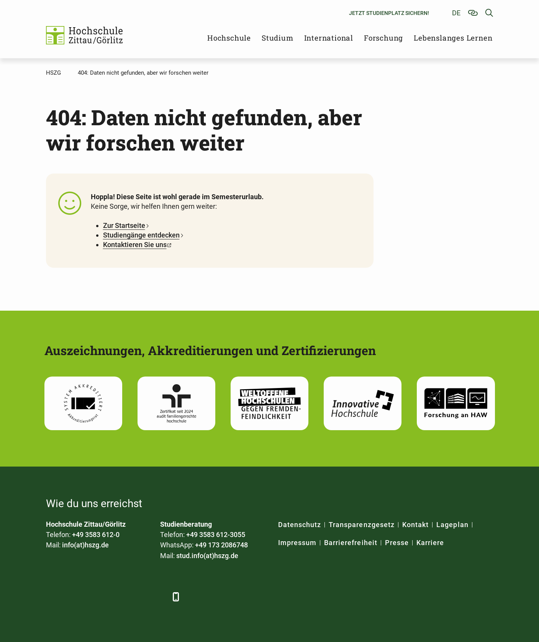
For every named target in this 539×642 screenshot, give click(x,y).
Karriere (430, 543)
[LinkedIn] (73, 596)
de (456, 13)
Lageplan (452, 525)
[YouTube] (116, 596)
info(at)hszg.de (85, 545)
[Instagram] (137, 596)
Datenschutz (299, 525)
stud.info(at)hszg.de (207, 556)
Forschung (383, 38)
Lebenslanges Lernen (453, 38)
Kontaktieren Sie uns (135, 245)
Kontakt (415, 525)
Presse (397, 543)
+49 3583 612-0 (96, 535)
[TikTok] (158, 596)
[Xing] (95, 596)
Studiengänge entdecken (141, 235)
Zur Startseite (124, 225)
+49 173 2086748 (221, 545)
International (328, 38)
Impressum (297, 543)
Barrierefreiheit (350, 543)
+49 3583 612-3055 (215, 535)
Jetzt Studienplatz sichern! (389, 13)
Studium (277, 38)
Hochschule (229, 38)
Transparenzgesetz (362, 525)
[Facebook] (52, 596)
